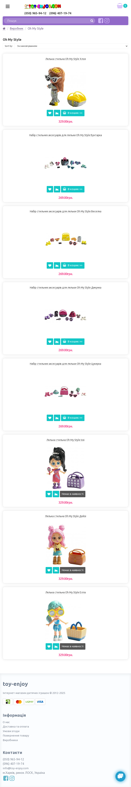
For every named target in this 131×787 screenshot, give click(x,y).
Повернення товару (16, 735)
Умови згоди (11, 731)
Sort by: (9, 46)
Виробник (16, 28)
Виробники (10, 740)
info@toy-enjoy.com (16, 768)
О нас (6, 722)
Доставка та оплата (16, 726)
